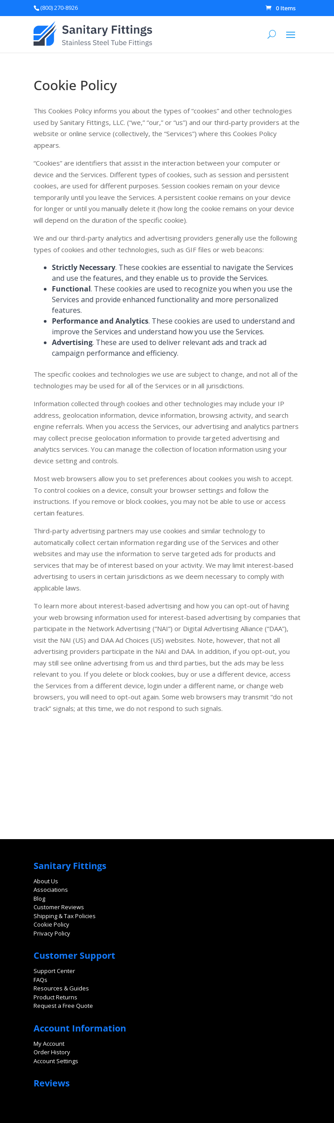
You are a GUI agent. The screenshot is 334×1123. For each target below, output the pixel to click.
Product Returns (55, 997)
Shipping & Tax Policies (65, 916)
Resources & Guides (61, 988)
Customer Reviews (59, 907)
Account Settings (56, 1061)
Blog (39, 898)
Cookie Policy (51, 924)
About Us (46, 881)
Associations (51, 890)
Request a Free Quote (63, 1006)
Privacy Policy (52, 933)
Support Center (54, 971)
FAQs (40, 980)
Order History (52, 1052)
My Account (49, 1044)
